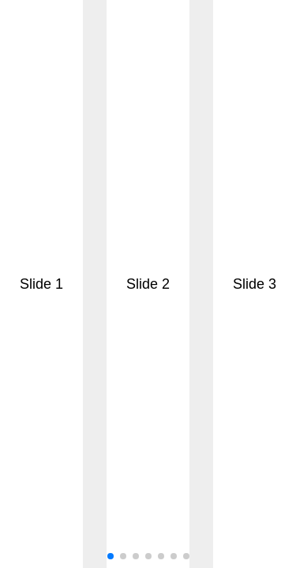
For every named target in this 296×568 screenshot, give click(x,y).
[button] (110, 556)
